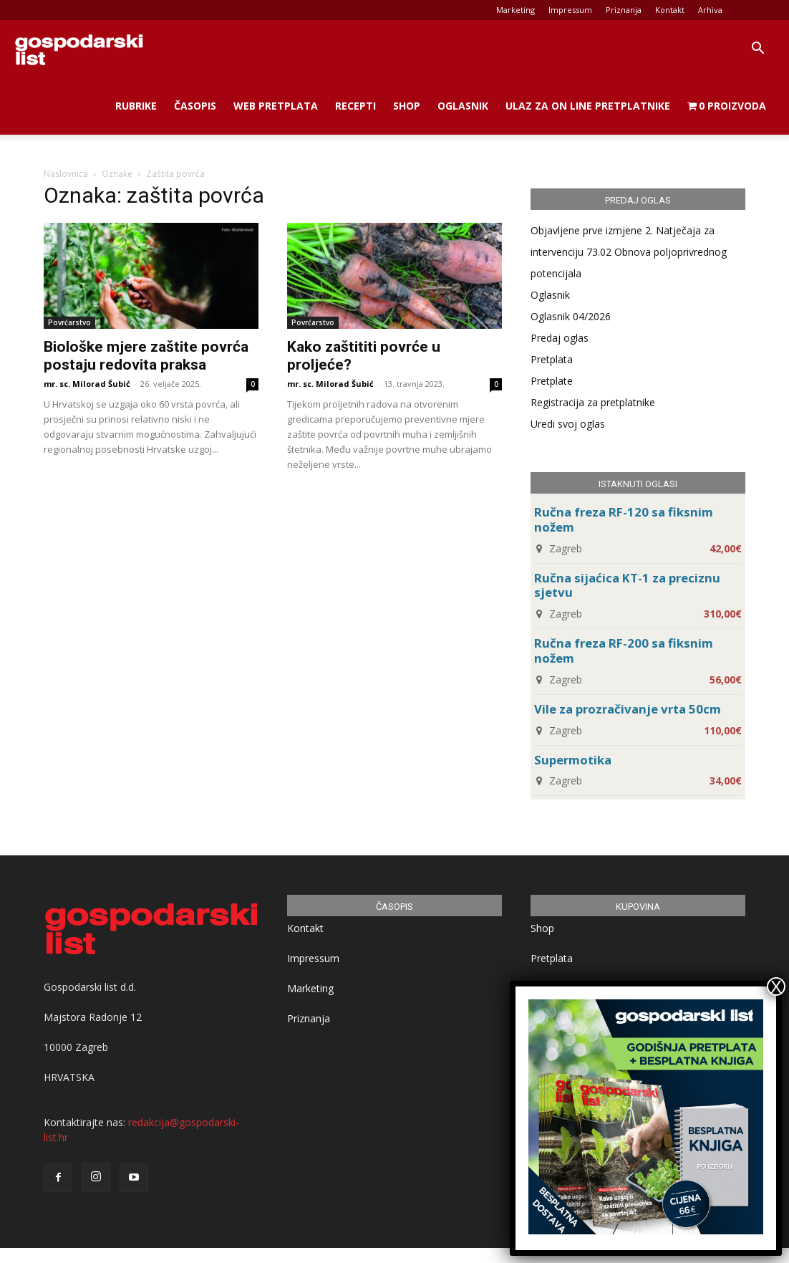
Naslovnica (66, 174)
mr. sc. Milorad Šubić (87, 383)
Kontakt (669, 9)
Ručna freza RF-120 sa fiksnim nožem (623, 519)
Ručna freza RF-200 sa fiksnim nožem (623, 650)
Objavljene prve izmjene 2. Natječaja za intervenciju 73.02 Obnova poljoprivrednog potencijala (629, 252)
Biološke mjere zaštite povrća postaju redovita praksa (146, 355)
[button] (757, 50)
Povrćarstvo (69, 322)
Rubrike (136, 105)
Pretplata (552, 359)
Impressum (570, 9)
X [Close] (776, 986)
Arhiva (710, 9)
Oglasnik (462, 105)
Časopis (195, 105)
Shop (406, 105)
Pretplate (552, 381)
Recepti (355, 105)
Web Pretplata (275, 105)
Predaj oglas (560, 338)
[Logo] (78, 48)
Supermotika (572, 759)
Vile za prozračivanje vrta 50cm (627, 709)
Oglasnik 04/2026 (571, 316)
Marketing (515, 9)
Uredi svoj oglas (568, 424)
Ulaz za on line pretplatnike (587, 105)
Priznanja (624, 9)
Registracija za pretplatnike (593, 402)
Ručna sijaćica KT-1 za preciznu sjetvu (627, 585)
